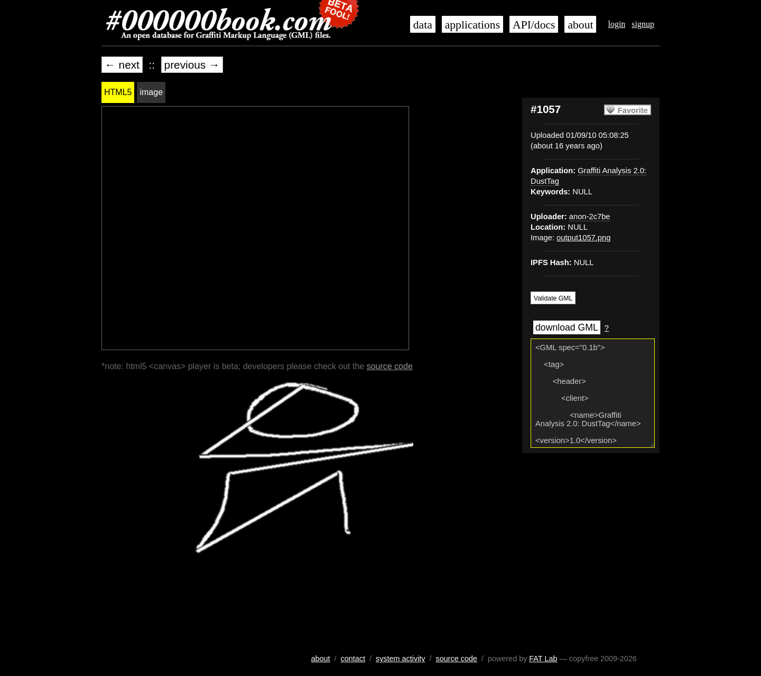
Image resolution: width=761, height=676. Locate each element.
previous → (192, 65)
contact (353, 658)
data (422, 24)
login (616, 24)
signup (643, 24)
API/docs (534, 24)
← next (122, 65)
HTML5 (118, 92)
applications (472, 24)
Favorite (633, 110)
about (580, 24)
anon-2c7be (589, 216)
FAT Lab (543, 658)
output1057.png (583, 237)
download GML (566, 327)
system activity (400, 658)
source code (390, 366)
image (151, 92)
